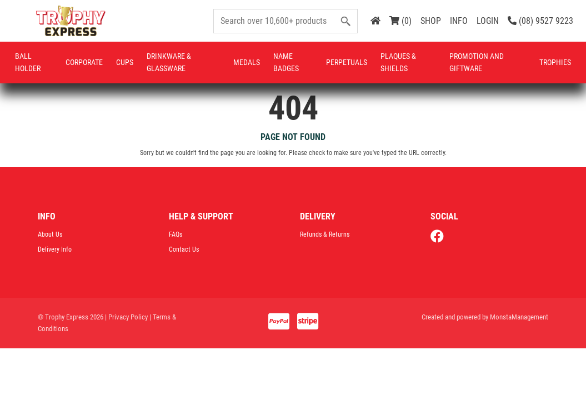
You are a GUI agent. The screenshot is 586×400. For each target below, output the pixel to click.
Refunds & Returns (324, 234)
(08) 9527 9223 (540, 21)
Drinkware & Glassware (169, 62)
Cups (124, 62)
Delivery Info (55, 249)
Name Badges (286, 62)
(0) (400, 21)
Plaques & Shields (398, 62)
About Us (50, 234)
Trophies (555, 62)
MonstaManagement (519, 317)
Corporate (84, 62)
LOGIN (488, 21)
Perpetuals (346, 62)
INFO (459, 21)
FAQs (175, 234)
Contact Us (184, 249)
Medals (246, 62)
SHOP (430, 21)
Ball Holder (28, 62)
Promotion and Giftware (476, 62)
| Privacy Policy (126, 317)
